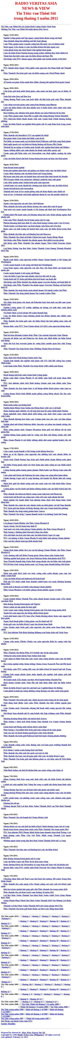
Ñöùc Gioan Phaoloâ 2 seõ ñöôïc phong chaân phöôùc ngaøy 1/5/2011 (32, 590)
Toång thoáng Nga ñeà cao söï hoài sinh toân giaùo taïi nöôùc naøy (31, 790)
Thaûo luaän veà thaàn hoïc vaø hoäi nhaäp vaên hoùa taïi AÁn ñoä (32, 226)
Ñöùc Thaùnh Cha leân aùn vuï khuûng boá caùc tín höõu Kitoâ (30, 850)
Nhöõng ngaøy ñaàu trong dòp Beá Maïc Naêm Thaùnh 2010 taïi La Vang (34, 841)
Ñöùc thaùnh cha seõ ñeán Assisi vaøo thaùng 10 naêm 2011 (28, 892)
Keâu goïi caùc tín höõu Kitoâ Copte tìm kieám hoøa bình (27, 624)
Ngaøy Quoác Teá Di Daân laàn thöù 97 (20, 526)
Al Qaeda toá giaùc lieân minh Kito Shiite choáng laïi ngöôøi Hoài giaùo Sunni (36, 82)
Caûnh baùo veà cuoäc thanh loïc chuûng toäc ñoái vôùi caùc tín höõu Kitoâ (35, 185)
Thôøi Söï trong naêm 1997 (37, 1018)
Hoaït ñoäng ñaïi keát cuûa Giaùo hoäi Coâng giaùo (25, 375)
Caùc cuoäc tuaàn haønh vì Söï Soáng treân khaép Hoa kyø (28, 451)
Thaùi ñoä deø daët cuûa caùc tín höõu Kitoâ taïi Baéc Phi (28, 56)
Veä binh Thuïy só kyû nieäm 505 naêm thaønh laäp (25, 313)
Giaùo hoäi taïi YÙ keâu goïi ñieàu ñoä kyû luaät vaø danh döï (29, 279)
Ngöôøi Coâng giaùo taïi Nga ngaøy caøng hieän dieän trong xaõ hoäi (32, 38)
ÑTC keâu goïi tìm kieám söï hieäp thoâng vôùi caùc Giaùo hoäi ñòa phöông (35, 508)
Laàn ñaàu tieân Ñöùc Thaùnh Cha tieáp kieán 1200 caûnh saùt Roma (33, 366)
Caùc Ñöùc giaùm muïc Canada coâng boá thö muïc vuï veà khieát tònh (33, 44)
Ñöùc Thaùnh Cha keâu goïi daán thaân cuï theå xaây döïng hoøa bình (33, 909)
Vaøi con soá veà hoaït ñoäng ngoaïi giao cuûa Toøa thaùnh (28, 733)
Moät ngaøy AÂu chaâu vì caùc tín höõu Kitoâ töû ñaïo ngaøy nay (31, 47)
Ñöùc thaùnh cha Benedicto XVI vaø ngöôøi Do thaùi (25, 135)
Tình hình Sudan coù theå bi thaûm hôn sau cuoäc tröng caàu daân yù (33, 770)
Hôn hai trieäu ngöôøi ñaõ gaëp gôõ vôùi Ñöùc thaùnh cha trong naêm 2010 (35, 889)
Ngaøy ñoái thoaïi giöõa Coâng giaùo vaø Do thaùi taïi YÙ (27, 621)
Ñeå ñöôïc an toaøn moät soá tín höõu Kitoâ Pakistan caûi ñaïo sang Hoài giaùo (37, 141)
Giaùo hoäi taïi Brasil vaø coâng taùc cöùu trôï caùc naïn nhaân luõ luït (33, 497)
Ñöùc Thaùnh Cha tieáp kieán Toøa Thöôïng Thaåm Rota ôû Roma (31, 349)
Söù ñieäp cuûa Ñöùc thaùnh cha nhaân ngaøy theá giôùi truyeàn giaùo (33, 240)
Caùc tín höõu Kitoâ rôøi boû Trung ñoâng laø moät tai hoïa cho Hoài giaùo (35, 158)
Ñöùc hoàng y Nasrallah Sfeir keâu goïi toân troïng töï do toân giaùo (32, 730)
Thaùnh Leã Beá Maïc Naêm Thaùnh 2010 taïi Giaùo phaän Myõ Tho (33, 906)
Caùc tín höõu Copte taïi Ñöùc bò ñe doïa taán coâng (25, 862)
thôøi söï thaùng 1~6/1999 (37, 1009)
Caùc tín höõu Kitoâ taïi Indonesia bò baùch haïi (24, 579)
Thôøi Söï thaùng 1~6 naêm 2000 (34, 1007)
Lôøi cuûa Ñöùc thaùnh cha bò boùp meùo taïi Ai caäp (26, 220)
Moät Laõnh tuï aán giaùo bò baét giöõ (19, 607)
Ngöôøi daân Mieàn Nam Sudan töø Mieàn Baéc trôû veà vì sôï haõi (32, 408)
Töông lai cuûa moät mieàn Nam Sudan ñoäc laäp (24, 656)
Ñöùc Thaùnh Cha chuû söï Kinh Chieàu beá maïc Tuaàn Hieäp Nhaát (33, 237)
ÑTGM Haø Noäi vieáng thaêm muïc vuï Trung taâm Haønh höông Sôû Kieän (36, 564)
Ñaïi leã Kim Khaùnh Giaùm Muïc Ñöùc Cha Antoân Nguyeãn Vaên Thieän (35, 335)
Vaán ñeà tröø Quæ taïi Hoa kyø (17, 96)
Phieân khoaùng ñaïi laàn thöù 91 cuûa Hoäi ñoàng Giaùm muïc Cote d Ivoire (36, 223)
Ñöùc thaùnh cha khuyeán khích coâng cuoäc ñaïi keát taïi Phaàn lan (32, 494)
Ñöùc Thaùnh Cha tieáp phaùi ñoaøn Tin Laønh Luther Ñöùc (29, 293)
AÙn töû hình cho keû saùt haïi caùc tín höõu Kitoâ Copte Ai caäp (31, 535)
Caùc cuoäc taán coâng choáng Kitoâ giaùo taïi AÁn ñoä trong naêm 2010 (34, 610)
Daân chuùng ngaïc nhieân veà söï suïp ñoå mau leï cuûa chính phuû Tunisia (35, 411)
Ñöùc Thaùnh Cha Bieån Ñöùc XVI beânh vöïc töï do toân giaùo (30, 653)
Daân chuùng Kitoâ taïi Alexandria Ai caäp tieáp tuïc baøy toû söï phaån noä (36, 865)
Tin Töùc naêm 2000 (59, 1007)
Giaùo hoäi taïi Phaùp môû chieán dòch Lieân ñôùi (25, 727)
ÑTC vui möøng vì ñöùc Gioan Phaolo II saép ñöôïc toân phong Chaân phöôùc (36, 538)
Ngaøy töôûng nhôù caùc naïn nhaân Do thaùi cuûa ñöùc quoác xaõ (32, 150)
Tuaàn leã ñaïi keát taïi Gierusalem (18, 188)
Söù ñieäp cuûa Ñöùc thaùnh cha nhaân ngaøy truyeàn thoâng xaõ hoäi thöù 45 (37, 282)
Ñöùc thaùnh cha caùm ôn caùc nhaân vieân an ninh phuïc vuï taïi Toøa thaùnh (37, 505)
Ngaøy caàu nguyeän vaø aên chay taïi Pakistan (23, 203)
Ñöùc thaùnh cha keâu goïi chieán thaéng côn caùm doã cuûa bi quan (32, 206)
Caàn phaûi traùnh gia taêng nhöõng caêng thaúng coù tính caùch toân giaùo (36, 691)
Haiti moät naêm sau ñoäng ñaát (17, 405)
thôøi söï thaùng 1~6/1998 (37, 1014)
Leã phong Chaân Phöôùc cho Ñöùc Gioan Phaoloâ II (26, 523)
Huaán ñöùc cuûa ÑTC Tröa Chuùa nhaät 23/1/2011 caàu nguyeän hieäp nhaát (36, 326)
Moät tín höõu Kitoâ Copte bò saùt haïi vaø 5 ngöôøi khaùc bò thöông (32, 688)
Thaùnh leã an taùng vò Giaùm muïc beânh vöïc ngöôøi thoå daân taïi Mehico (36, 147)
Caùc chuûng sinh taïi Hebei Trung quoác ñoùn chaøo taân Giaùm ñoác (33, 555)
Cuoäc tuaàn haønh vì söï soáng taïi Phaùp (21, 273)
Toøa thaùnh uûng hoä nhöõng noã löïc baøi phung (25, 41)
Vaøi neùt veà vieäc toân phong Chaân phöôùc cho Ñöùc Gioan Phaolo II (34, 529)
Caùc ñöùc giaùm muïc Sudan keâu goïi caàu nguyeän (26, 182)
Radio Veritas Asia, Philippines (30, 1035)
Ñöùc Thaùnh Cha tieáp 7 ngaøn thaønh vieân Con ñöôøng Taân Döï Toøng (35, 514)
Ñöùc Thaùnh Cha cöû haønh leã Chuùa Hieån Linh (25, 817)
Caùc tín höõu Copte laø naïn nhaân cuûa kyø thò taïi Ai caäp (29, 276)
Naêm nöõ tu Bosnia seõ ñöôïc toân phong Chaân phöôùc (27, 587)
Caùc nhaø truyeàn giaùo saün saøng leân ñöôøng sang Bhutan (30, 105)
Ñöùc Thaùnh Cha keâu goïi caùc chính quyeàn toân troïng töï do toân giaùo (35, 700)
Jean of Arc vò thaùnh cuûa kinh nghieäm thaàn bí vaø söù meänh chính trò (35, 194)
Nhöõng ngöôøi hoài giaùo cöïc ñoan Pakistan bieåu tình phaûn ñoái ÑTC (34, 558)
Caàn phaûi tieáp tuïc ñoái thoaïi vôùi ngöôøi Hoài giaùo (27, 50)
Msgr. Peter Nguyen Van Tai (33, 1033)
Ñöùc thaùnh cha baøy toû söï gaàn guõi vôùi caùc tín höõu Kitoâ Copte (33, 756)
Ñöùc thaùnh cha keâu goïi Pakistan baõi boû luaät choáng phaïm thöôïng (34, 736)
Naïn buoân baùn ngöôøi (13, 167)
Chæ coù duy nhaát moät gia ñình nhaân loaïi (22, 541)
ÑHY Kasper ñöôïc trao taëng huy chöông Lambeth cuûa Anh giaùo (32, 179)
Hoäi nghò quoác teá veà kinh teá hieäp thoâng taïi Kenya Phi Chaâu (32, 144)
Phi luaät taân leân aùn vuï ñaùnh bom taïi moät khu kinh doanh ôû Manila (35, 176)
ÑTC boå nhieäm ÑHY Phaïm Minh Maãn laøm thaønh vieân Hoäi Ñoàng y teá (37, 832)
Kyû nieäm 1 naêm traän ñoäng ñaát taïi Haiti (23, 750)
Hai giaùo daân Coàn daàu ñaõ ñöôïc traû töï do (23, 138)
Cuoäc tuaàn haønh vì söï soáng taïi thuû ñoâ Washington (27, 265)
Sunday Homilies (8, 1024)
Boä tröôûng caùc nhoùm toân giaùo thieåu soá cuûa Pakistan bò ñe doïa (34, 113)
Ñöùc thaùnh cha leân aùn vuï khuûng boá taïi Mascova (27, 234)
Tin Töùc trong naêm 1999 (12, 1009)
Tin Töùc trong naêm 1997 (12, 1018)
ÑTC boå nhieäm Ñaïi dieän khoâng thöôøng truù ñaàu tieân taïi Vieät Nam (35, 632)
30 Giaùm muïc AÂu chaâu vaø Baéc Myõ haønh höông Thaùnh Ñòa (32, 680)
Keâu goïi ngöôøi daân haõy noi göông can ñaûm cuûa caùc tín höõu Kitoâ (34, 170)
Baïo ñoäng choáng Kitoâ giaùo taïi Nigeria (21, 604)
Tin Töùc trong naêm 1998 (12, 1014)
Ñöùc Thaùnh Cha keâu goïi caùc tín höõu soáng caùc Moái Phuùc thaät (34, 73)
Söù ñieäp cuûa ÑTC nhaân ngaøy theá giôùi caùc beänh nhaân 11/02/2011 (35, 59)
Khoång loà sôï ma (11, 803)
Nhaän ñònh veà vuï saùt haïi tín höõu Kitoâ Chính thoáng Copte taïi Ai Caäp (36, 826)
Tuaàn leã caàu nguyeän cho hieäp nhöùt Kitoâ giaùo (25, 613)
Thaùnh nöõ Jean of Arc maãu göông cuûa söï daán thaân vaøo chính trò (34, 191)
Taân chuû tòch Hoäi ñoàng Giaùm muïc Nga (22, 358)
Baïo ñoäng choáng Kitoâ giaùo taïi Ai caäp (21, 859)
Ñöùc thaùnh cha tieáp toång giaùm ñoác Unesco (24, 511)
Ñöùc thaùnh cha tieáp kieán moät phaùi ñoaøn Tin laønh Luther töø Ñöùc (35, 290)
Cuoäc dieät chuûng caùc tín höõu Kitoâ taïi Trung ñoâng (27, 173)
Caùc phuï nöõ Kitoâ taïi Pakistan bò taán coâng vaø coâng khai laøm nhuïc (35, 475)
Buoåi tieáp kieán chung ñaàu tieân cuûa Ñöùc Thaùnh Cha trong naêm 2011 (36, 829)
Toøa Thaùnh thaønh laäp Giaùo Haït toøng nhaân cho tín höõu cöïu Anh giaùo (37, 561)
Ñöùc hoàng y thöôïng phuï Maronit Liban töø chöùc (25, 532)
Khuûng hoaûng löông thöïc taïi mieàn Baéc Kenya (25, 719)
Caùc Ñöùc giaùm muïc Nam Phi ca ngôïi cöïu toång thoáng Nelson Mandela (35, 116)
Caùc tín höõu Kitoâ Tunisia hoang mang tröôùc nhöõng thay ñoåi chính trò (35, 53)
